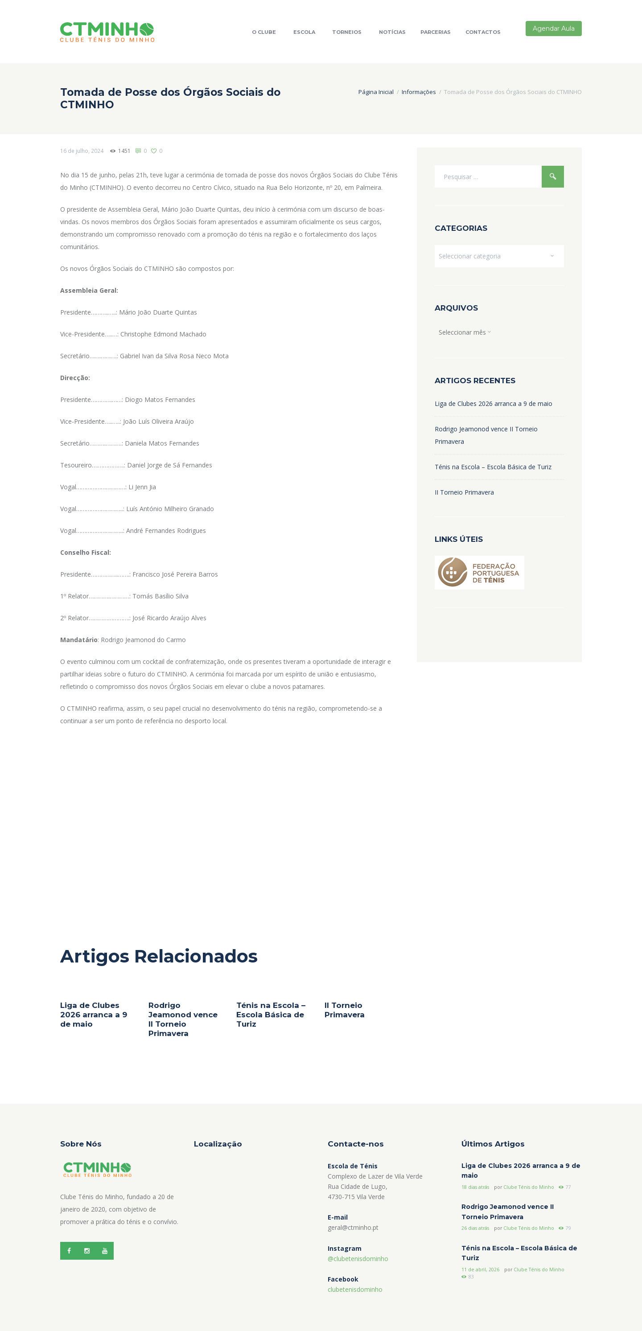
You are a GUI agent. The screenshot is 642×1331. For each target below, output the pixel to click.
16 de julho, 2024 (81, 151)
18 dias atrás (475, 1187)
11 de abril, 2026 (480, 1269)
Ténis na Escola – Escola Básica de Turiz (270, 1014)
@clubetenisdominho (358, 1258)
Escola (304, 32)
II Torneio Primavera (345, 1010)
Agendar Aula (554, 29)
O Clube (264, 32)
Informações (419, 92)
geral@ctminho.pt (353, 1227)
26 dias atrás (475, 1228)
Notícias (392, 32)
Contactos (483, 32)
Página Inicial (376, 92)
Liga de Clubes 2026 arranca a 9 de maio (93, 1014)
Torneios (347, 32)
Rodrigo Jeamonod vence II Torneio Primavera (183, 1019)
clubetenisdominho (355, 1289)
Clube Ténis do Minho (528, 1187)
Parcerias (435, 32)
